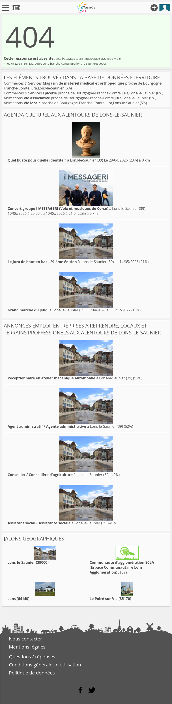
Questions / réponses (32, 656)
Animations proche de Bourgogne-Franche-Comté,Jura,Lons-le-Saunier (76, 98)
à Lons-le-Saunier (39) (55, 160)
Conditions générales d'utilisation (45, 664)
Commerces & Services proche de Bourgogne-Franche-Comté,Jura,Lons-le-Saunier (80, 93)
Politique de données (32, 673)
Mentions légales (27, 647)
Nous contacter (25, 639)
